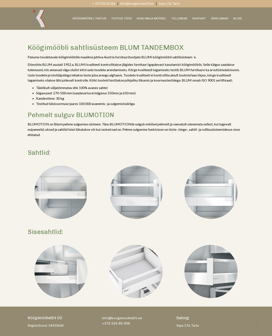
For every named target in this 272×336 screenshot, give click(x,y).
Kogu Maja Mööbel (151, 18)
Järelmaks (219, 18)
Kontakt (199, 18)
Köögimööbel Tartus (89, 18)
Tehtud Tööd (121, 18)
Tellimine (179, 18)
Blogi (237, 18)
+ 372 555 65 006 (103, 3)
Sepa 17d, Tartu (169, 3)
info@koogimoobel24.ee (137, 3)
